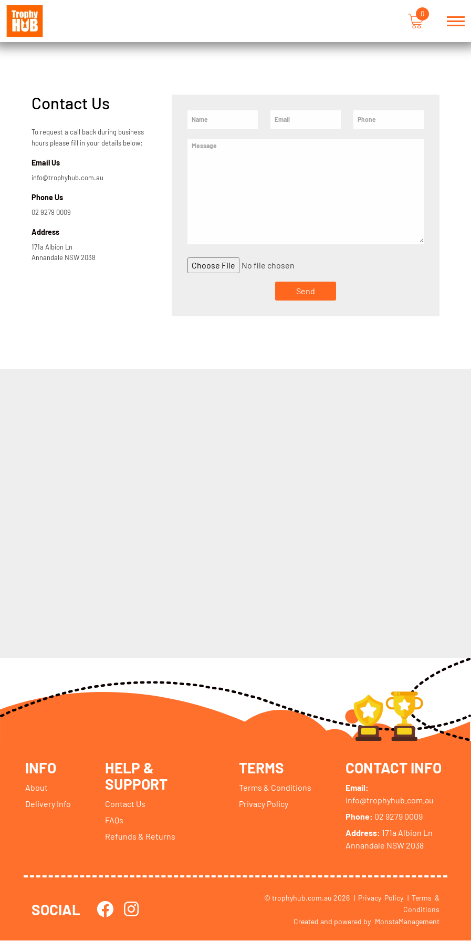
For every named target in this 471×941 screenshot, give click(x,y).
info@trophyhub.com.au (67, 177)
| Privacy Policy (378, 897)
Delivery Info (48, 804)
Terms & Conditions (275, 787)
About (36, 787)
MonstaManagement (407, 921)
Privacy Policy (264, 804)
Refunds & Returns (140, 836)
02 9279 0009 (51, 212)
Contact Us (125, 804)
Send (305, 291)
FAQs (114, 820)
